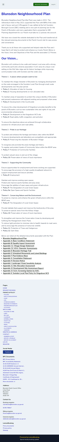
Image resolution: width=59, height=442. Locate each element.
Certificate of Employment (11, 377)
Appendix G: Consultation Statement (17, 258)
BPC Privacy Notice (9, 359)
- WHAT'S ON (6, 321)
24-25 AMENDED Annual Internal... (13, 366)
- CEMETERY (6, 330)
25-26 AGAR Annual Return (11, 368)
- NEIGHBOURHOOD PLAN (10, 305)
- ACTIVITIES (6, 322)
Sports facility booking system (29, 439)
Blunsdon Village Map (10, 375)
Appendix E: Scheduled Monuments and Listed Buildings (25, 253)
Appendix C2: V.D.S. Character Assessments (20, 248)
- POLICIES (6, 294)
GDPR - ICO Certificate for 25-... (13, 379)
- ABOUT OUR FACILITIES (10, 326)
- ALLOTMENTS (7, 328)
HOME (5, 288)
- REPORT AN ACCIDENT (9, 340)
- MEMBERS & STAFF (8, 336)
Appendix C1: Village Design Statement (18, 246)
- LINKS (5, 313)
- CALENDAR (6, 317)
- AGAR (5, 298)
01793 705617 (7, 408)
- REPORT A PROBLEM (9, 338)
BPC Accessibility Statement (11, 361)
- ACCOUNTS (6, 307)
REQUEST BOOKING (41, 4)
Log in (53, 4)
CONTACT (6, 334)
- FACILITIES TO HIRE (8, 311)
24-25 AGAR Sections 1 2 (11, 364)
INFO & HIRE (7, 309)
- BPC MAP (6, 315)
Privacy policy (7, 428)
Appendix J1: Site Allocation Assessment (19, 266)
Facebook (8, 352)
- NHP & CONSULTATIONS (10, 296)
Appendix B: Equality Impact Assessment (19, 243)
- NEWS (5, 324)
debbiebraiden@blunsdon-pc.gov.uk (14, 419)
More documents (9, 381)
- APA (4, 300)
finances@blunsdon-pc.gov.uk (12, 413)
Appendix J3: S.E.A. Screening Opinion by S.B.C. (21, 271)
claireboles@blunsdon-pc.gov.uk (13, 404)
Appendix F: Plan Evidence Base (15, 256)
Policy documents (8, 426)
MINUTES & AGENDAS (10, 332)
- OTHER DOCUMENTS (9, 302)
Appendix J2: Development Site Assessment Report (23, 268)
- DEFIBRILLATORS (8, 319)
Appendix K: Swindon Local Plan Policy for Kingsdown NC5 (26, 273)
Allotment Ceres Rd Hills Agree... (13, 373)
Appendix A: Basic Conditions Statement (18, 241)
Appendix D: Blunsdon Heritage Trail (17, 251)
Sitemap (5, 430)
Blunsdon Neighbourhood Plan (15, 238)
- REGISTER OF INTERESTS (10, 304)
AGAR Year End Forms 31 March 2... (14, 370)
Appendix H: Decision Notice (14, 261)
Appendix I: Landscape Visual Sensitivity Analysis (22, 263)
